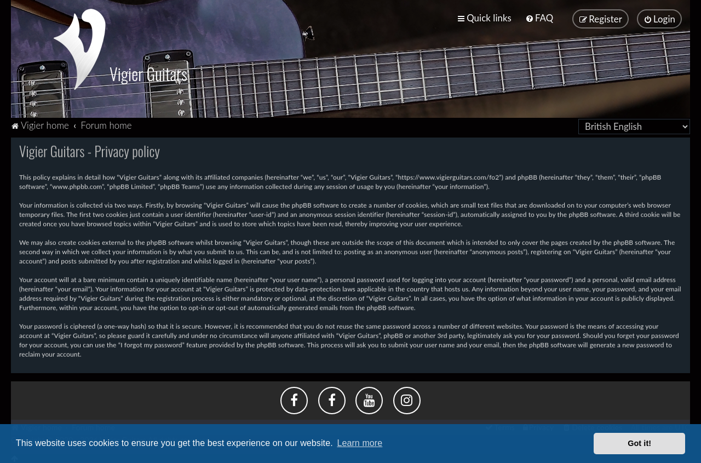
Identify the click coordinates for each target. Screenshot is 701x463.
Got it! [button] (639, 443)
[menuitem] (539, 17)
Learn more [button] (359, 443)
